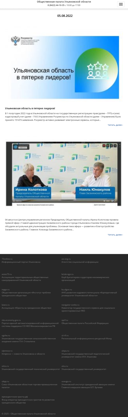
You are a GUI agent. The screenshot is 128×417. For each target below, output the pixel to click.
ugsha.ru (6, 335)
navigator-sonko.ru (70, 304)
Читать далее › (115, 124)
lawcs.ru (5, 304)
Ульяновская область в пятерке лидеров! (30, 108)
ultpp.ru (5, 381)
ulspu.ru (65, 350)
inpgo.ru (5, 289)
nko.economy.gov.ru (11, 320)
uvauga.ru (66, 381)
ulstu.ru (5, 366)
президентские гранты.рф (15, 396)
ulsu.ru (65, 366)
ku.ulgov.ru (67, 289)
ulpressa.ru (7, 350)
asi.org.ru (66, 258)
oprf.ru (65, 320)
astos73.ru (7, 274)
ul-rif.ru (65, 335)
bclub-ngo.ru (67, 274)
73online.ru (7, 258)
